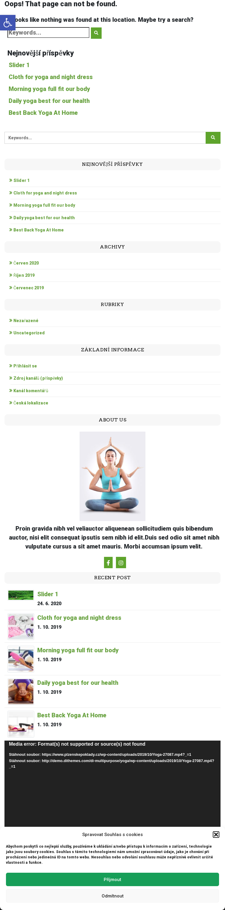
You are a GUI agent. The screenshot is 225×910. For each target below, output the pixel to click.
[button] (7, 22)
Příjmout (112, 879)
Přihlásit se (25, 366)
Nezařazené (25, 320)
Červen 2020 (26, 263)
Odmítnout (113, 896)
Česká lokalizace (30, 403)
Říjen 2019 (24, 275)
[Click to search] (96, 33)
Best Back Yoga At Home (43, 112)
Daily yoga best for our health (49, 100)
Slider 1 (19, 65)
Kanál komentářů (30, 390)
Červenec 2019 (28, 287)
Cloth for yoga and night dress (51, 77)
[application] (112, 801)
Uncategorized (29, 332)
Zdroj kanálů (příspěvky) (38, 378)
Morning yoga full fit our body (49, 88)
